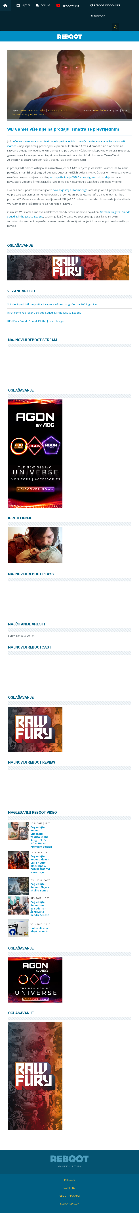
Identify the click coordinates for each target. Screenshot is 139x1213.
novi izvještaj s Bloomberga (69, 190)
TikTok (133, 27)
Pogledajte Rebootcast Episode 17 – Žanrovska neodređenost (39, 908)
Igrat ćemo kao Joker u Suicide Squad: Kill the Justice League (44, 312)
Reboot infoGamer (69, 1195)
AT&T (23, 110)
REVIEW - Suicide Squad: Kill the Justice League (36, 321)
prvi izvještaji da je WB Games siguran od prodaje (80, 177)
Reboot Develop (69, 1203)
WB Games (40, 114)
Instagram (124, 27)
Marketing (69, 1187)
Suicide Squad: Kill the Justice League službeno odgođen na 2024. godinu (52, 304)
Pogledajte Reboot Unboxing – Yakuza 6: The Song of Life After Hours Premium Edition (41, 837)
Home (5, 5)
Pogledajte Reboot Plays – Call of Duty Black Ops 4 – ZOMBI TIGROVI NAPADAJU (40, 864)
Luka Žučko (100, 110)
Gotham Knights (37, 110)
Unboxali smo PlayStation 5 (39, 930)
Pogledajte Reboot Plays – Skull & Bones (40, 887)
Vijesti (26, 5)
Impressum (69, 1179)
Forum (45, 5)
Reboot (69, 36)
